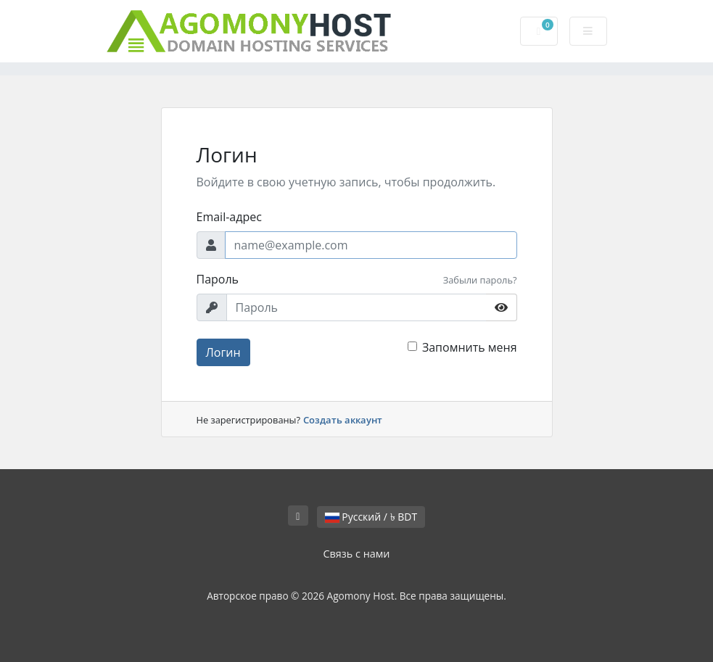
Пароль (218, 279)
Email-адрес (229, 217)
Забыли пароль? (480, 279)
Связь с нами (356, 553)
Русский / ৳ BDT (371, 517)
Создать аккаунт (342, 419)
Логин (223, 352)
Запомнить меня (469, 347)
